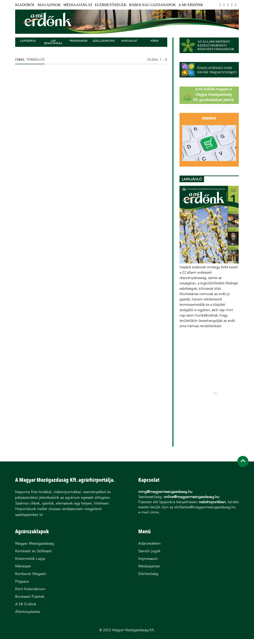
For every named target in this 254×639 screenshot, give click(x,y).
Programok (79, 41)
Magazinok (49, 5)
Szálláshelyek (104, 41)
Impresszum (148, 558)
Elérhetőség (148, 573)
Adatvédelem (149, 543)
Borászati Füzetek (29, 596)
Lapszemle (28, 41)
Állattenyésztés (27, 611)
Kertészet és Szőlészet (33, 551)
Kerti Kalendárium (30, 588)
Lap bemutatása (53, 42)
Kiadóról (25, 5)
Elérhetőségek (111, 5)
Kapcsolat (129, 41)
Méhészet (23, 566)
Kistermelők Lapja (30, 558)
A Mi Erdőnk (190, 5)
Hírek (155, 41)
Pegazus (22, 581)
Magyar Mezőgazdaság (34, 543)
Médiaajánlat (77, 5)
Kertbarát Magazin (30, 573)
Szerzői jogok (149, 551)
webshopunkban (212, 502)
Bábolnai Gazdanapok (152, 5)
